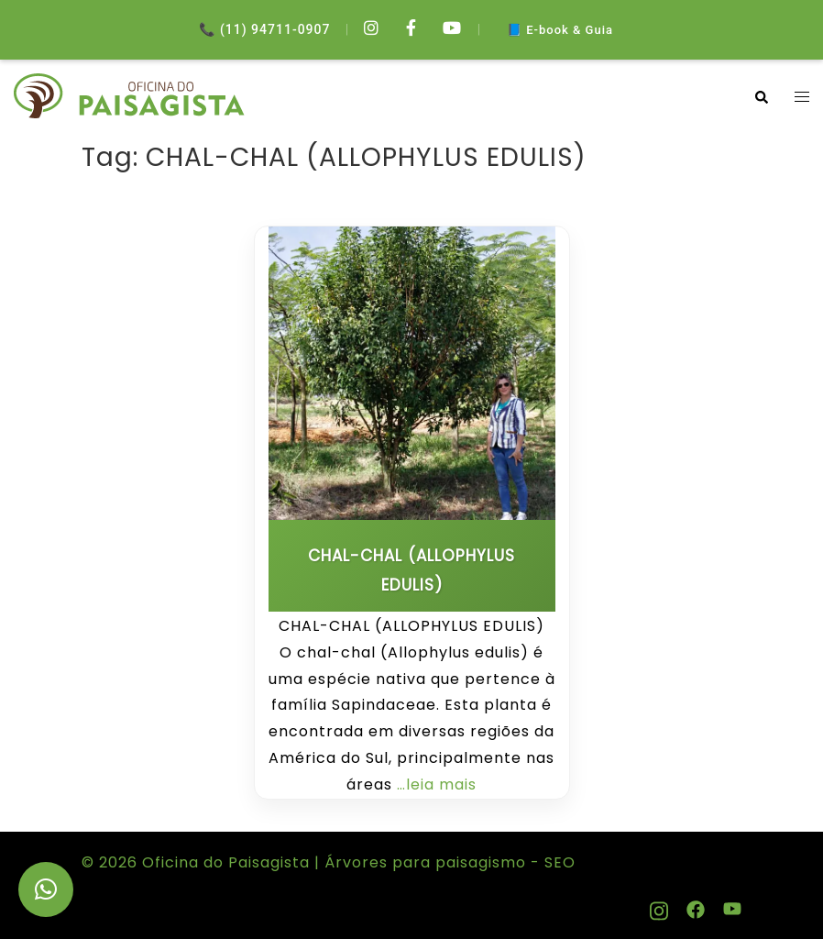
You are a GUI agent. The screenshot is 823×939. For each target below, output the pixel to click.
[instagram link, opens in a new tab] (659, 906)
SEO (558, 862)
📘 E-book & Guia (560, 30)
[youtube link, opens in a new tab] (732, 906)
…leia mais (437, 784)
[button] (760, 97)
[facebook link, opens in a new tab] (695, 906)
